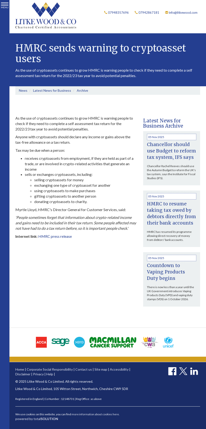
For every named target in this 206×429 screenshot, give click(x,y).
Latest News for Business (52, 90)
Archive (82, 90)
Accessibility (119, 369)
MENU (5, 5)
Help (49, 374)
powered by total (36, 419)
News (23, 90)
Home (19, 369)
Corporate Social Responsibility (50, 369)
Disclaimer (22, 374)
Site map (100, 369)
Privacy (38, 374)
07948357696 (116, 12)
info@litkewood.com (181, 12)
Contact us (83, 369)
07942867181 (147, 12)
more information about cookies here (95, 414)
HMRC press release (55, 236)
